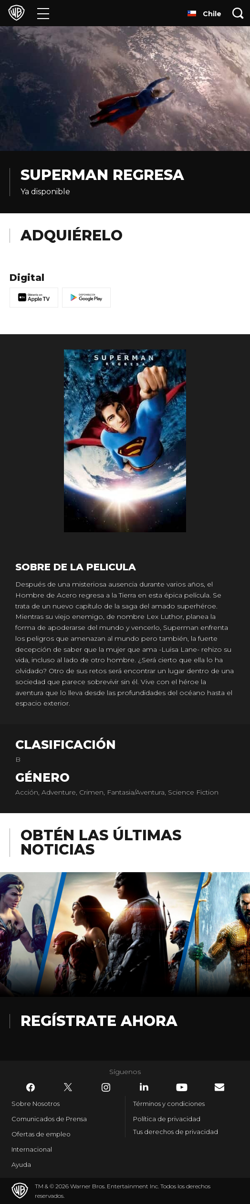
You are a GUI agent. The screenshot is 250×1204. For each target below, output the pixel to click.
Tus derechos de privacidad (175, 1131)
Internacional (31, 1149)
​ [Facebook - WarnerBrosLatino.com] (30, 1087)
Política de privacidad (166, 1119)
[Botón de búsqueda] (238, 13)
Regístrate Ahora (99, 1021)
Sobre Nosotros (35, 1103)
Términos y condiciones (169, 1103)
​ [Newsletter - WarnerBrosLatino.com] (219, 1087)
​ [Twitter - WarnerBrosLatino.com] (68, 1087)
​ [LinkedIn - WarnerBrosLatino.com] (144, 1087)
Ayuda (21, 1164)
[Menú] (43, 13)
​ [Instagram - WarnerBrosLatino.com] (106, 1087)
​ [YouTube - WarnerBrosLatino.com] (182, 1087)
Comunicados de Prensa (49, 1119)
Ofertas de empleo (41, 1134)
